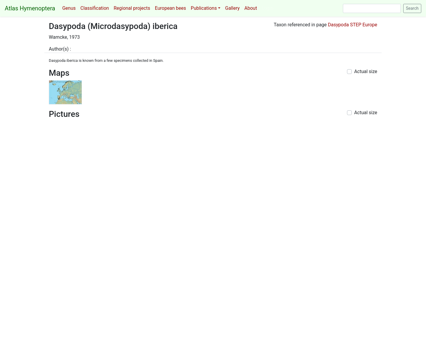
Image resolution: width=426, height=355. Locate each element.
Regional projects (132, 8)
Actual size (365, 71)
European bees (170, 8)
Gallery (232, 8)
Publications (204, 8)
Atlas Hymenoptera (30, 8)
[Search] (372, 8)
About (250, 8)
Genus (68, 8)
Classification (94, 8)
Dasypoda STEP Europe (352, 25)
